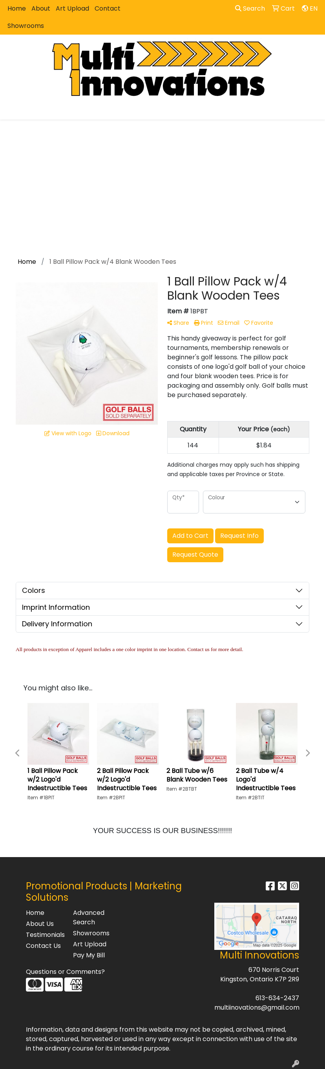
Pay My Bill (89, 955)
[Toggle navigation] (12, 110)
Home (16, 8)
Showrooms (25, 25)
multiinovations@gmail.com (256, 1007)
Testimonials (45, 934)
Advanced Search (88, 917)
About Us (40, 923)
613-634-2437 (277, 998)
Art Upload (72, 8)
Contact (108, 8)
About (40, 8)
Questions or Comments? (65, 971)
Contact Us (43, 945)
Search (250, 8)
